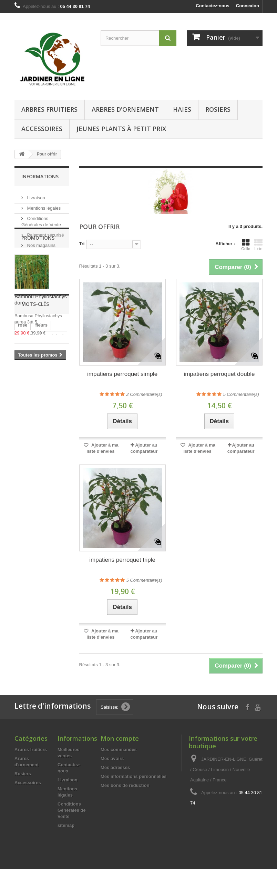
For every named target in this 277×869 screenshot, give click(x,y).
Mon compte (120, 738)
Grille (245, 244)
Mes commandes (119, 749)
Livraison (35, 195)
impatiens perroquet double (219, 374)
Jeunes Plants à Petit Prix (121, 128)
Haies (182, 109)
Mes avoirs (112, 758)
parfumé (26, 463)
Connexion (247, 5)
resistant (54, 442)
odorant (26, 452)
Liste (258, 244)
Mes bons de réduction (125, 785)
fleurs (41, 431)
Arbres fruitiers (49, 109)
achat (45, 473)
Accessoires (41, 128)
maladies (27, 442)
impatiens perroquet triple (122, 560)
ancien (50, 463)
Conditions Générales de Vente (72, 810)
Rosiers (217, 109)
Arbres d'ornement (125, 109)
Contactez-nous (212, 5)
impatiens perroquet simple (122, 374)
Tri (82, 243)
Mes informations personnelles (133, 776)
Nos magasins (40, 242)
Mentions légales (43, 205)
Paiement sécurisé (45, 232)
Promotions (37, 268)
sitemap (66, 825)
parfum (50, 452)
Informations (40, 176)
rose (22, 431)
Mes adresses (115, 767)
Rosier (25, 473)
